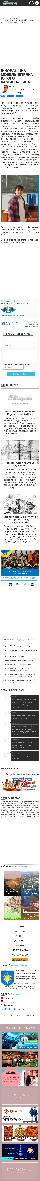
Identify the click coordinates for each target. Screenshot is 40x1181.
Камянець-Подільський (10, 19)
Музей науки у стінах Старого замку (23, 646)
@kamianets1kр (7, 1001)
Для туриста (20, 950)
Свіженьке (7, 640)
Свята (32, 640)
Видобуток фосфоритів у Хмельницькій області (19, 669)
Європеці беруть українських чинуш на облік (23, 651)
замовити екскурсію (8, 818)
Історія (20, 945)
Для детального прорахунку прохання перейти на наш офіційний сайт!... (25, 744)
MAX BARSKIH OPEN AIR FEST (22, 660)
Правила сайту (30, 983)
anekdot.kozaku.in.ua (18, 774)
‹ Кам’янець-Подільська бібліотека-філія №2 (9, 323)
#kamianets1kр (7, 1004)
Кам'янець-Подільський (10, 811)
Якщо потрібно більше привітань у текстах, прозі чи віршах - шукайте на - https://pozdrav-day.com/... (25, 702)
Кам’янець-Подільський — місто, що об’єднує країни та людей (22, 675)
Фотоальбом (20, 955)
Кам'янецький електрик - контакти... (25, 755)
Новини (20, 931)
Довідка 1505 (20, 960)
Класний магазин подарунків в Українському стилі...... (25, 715)
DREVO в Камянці (17, 656)
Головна (20, 926)
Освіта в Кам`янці (8, 20)
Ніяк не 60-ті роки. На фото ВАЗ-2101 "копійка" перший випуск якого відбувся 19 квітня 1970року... (25, 729)
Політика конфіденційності (14, 983)
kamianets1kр (7, 998)
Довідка (25, 19)
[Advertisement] (20, 45)
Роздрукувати (7, 301)
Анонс (20, 936)
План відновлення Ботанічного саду (22, 681)
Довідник (20, 940)
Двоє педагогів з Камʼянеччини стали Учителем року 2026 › (31, 324)
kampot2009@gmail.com (26, 979)
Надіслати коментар (21, 374)
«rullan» (20, 1018)
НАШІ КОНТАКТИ (14, 1009)
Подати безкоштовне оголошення (20, 572)
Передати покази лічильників (19, 578)
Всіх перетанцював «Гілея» (20, 664)
